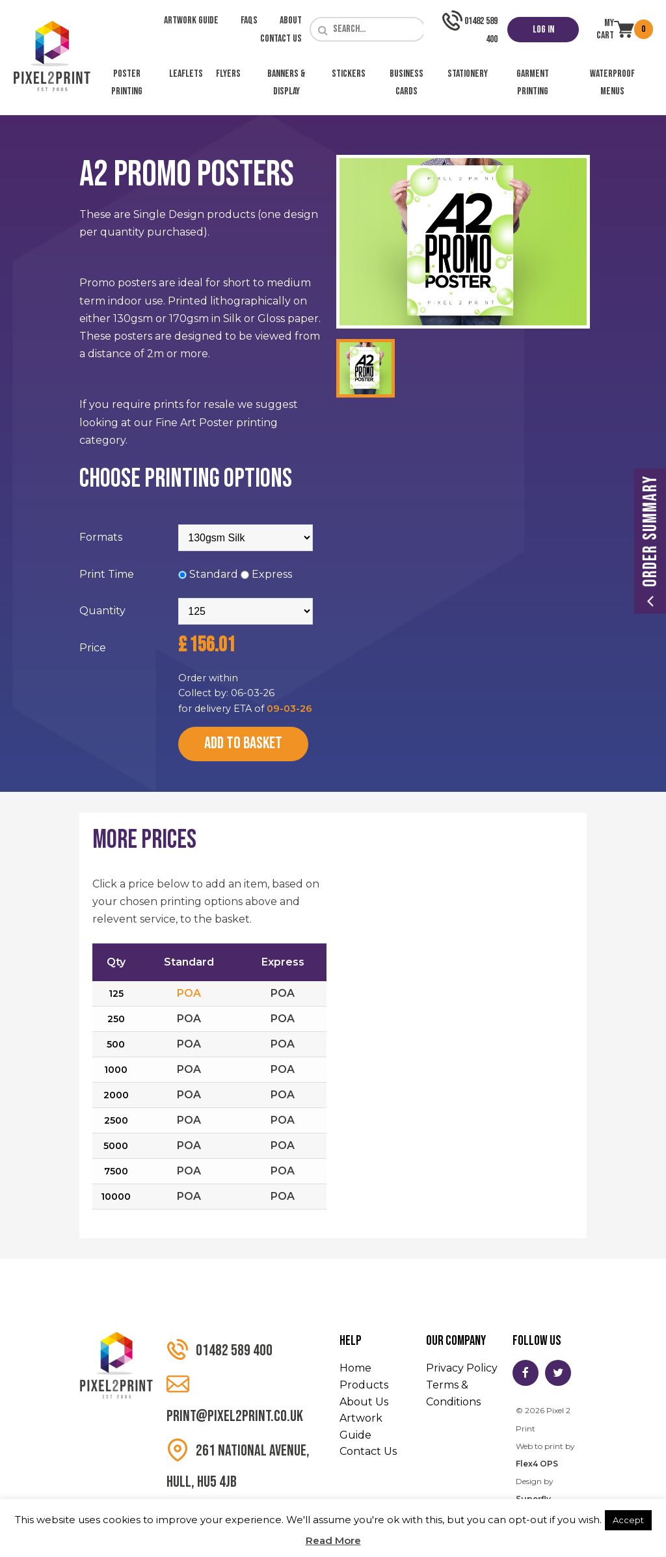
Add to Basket (243, 743)
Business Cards (406, 83)
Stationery (467, 74)
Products (364, 1385)
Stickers (349, 74)
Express (272, 574)
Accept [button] (628, 1520)
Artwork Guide (191, 20)
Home (355, 1368)
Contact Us (281, 39)
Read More (333, 1540)
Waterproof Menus (612, 83)
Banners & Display (286, 83)
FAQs (249, 20)
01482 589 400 (219, 1349)
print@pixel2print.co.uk (234, 1399)
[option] (463, 242)
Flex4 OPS (537, 1464)
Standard (213, 574)
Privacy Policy (462, 1368)
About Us (364, 1402)
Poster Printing (126, 83)
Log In (543, 29)
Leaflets (186, 74)
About (291, 20)
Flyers (228, 74)
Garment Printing (532, 83)
